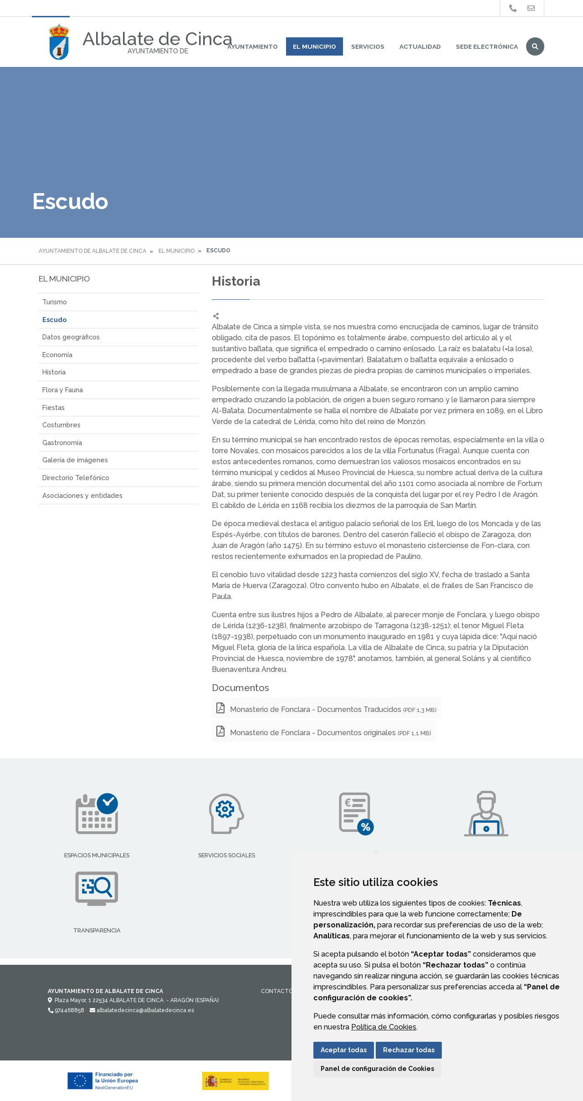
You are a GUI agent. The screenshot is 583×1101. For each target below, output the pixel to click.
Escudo (54, 319)
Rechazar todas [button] (409, 1050)
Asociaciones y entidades (82, 495)
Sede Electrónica (487, 46)
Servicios (367, 46)
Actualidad (420, 46)
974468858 (66, 1010)
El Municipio (314, 46)
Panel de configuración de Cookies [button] (377, 1068)
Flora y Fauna (62, 390)
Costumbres (61, 425)
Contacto (277, 991)
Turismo (54, 302)
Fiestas (53, 407)
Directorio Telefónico (75, 477)
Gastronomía (62, 442)
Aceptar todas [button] (344, 1050)
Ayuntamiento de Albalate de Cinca (92, 251)
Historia (54, 372)
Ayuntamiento (252, 46)
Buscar (535, 46)
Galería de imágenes (75, 460)
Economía (57, 354)
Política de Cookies (383, 1027)
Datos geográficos (71, 337)
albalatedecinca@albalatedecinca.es (142, 1010)
